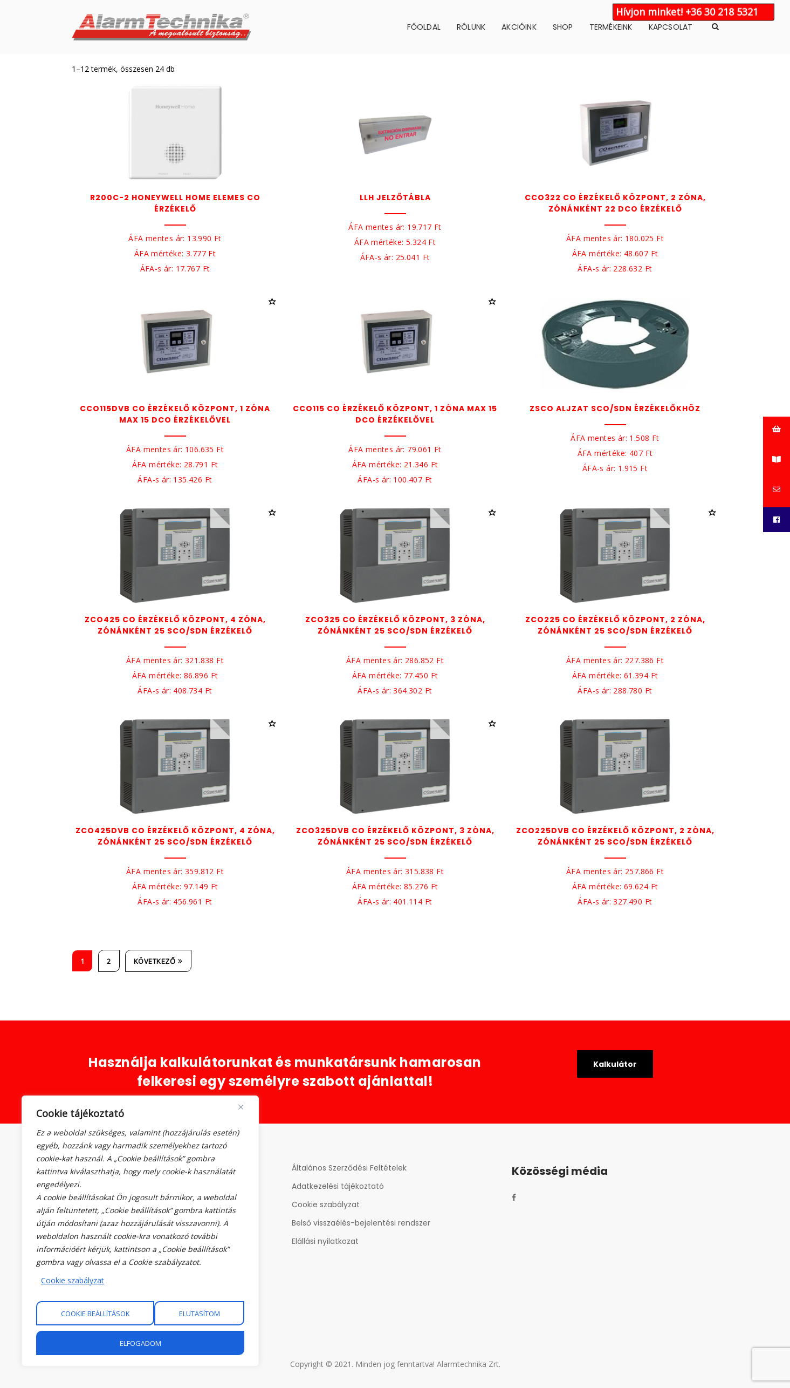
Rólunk (471, 27)
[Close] (241, 1106)
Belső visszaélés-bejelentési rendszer (361, 1222)
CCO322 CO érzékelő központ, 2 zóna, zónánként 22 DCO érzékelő (615, 203)
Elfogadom (140, 1343)
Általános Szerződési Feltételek (349, 1167)
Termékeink (611, 27)
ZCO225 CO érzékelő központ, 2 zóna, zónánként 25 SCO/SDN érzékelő (615, 625)
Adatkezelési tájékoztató (338, 1186)
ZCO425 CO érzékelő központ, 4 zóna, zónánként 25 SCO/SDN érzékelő (175, 625)
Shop (563, 27)
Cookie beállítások (95, 1313)
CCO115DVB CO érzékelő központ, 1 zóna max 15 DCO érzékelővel (175, 414)
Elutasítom (199, 1313)
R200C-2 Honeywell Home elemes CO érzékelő (175, 203)
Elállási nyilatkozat (325, 1241)
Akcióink (519, 27)
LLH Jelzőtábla (395, 197)
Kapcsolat (671, 27)
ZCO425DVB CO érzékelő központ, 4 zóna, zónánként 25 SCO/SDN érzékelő (175, 836)
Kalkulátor (615, 1064)
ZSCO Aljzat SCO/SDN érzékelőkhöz (615, 408)
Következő (158, 961)
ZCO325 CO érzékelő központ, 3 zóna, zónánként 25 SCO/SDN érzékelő (395, 625)
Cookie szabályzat (72, 1280)
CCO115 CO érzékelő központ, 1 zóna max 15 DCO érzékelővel (395, 414)
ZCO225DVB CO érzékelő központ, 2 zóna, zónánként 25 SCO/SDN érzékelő (615, 836)
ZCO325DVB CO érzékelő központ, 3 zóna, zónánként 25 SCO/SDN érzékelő (395, 836)
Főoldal (424, 27)
